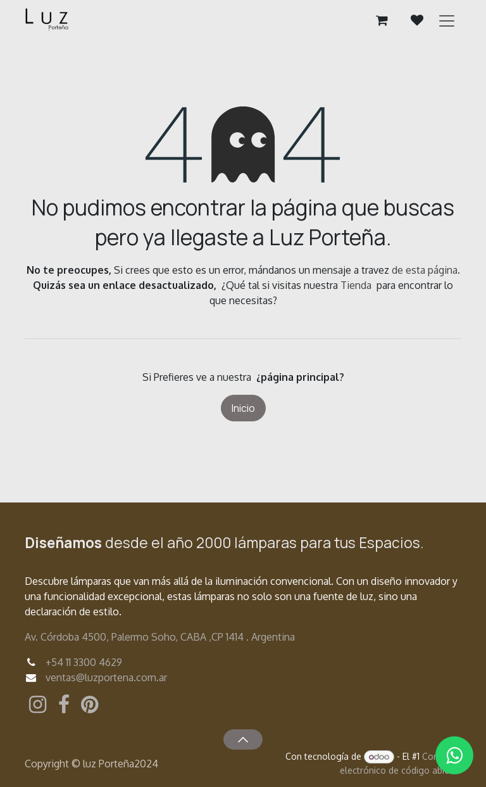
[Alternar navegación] (446, 20)
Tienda (355, 285)
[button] (242, 739)
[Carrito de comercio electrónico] (381, 20)
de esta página (425, 270)
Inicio (243, 408)
